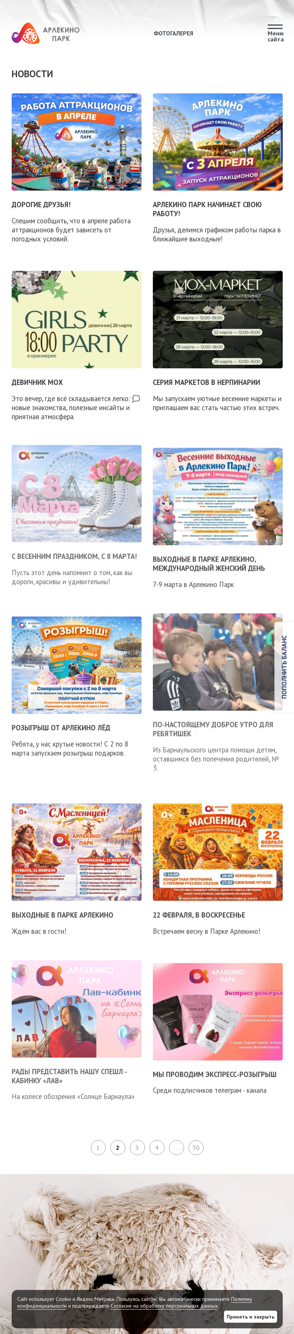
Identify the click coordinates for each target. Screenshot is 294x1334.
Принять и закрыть (250, 1316)
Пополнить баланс (284, 667)
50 (196, 1147)
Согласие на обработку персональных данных (164, 1305)
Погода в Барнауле (232, 1242)
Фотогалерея (173, 33)
